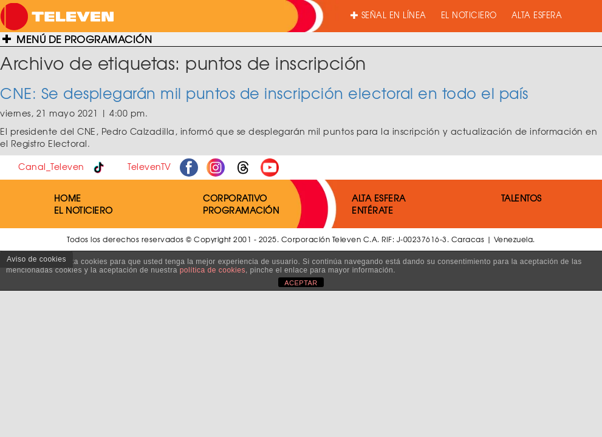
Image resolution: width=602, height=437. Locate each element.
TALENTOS (521, 198)
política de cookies (212, 270)
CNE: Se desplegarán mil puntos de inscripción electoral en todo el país (264, 93)
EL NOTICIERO (469, 15)
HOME (67, 198)
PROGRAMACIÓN (241, 210)
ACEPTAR (301, 282)
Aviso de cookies (36, 259)
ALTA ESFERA (537, 15)
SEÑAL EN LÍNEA (388, 15)
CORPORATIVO (235, 198)
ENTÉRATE (372, 210)
